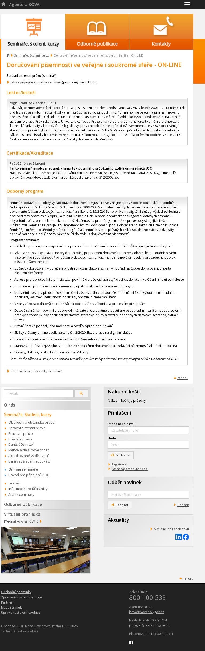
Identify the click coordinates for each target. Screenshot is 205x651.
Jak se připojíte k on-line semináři (36, 82)
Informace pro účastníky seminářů (36, 371)
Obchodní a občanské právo (31, 422)
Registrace (119, 464)
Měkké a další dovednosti (28, 450)
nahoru (182, 378)
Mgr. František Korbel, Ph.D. (33, 103)
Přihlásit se (121, 455)
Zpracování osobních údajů (21, 597)
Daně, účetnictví (21, 444)
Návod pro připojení (24, 474)
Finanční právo (20, 439)
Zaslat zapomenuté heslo (130, 469)
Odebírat (119, 505)
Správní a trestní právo (26, 427)
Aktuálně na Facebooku (171, 529)
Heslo (112, 438)
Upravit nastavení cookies (20, 612)
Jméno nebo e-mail (121, 424)
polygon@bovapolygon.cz (149, 625)
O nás (9, 405)
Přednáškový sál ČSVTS (21, 521)
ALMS (34, 631)
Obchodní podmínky (16, 592)
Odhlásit (183, 505)
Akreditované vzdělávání (28, 455)
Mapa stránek (11, 607)
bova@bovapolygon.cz (146, 612)
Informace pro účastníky (28, 488)
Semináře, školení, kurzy (31, 55)
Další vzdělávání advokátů (29, 461)
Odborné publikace (23, 504)
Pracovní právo (20, 433)
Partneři (7, 602)
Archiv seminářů (21, 494)
